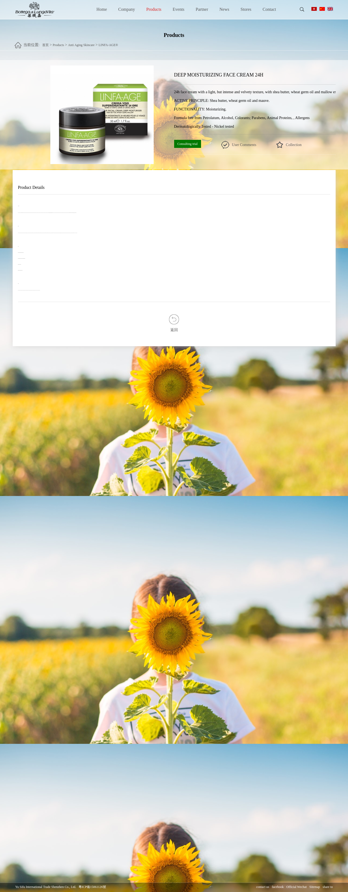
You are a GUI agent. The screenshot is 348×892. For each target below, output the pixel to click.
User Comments (244, 145)
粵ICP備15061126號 (92, 887)
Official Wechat (296, 887)
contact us (262, 887)
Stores (246, 9)
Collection (293, 145)
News (224, 9)
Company (126, 9)
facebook (278, 887)
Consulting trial (187, 144)
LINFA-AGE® (108, 43)
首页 (45, 43)
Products (153, 9)
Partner (202, 9)
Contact (269, 9)
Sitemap (315, 887)
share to (328, 887)
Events (179, 9)
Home (101, 9)
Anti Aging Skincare (81, 43)
